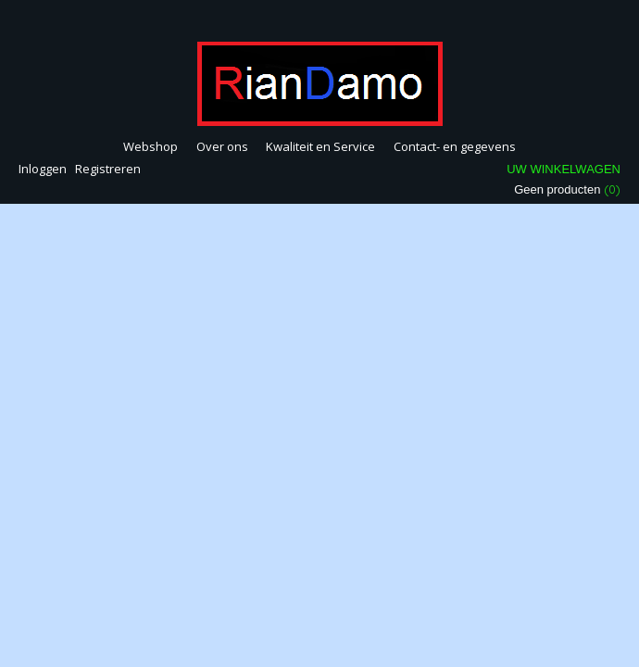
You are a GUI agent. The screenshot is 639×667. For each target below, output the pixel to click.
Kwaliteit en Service (320, 146)
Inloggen (43, 168)
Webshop (150, 146)
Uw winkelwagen (563, 169)
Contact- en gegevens (455, 146)
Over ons (222, 146)
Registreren (108, 168)
